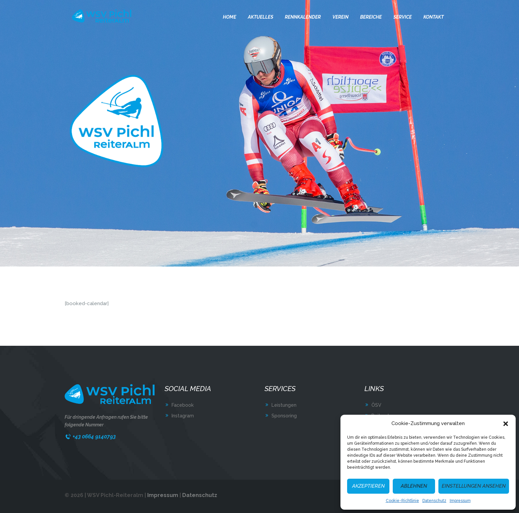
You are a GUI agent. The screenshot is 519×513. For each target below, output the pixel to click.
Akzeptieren (368, 486)
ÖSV (376, 405)
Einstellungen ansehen (474, 486)
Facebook (183, 405)
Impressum (460, 500)
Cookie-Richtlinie (402, 500)
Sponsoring (284, 415)
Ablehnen (414, 486)
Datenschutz (434, 500)
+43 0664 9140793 (94, 436)
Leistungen (283, 405)
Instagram (183, 415)
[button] (505, 423)
